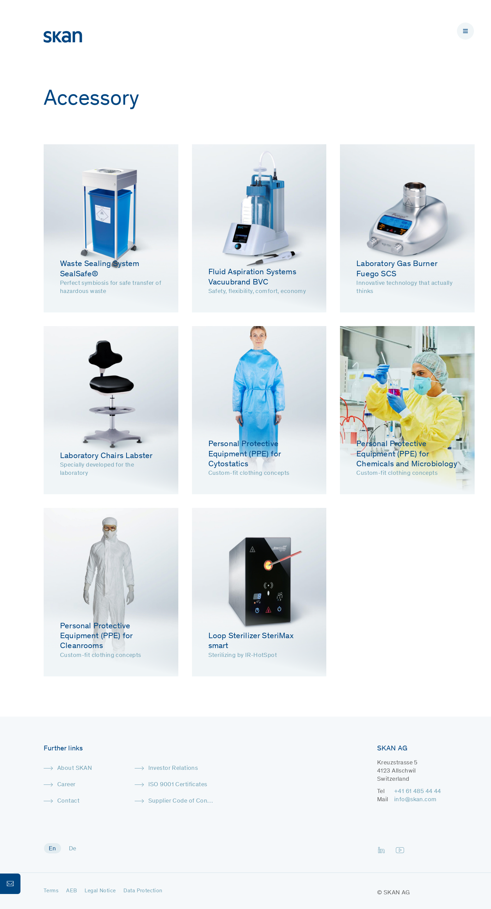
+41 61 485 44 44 (417, 792)
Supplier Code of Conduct (181, 801)
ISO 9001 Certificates (177, 785)
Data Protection (142, 891)
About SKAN (74, 768)
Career (66, 785)
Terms (51, 891)
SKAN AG (397, 893)
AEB (71, 891)
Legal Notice (100, 891)
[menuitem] (52, 848)
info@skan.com (415, 800)
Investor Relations (173, 768)
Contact (68, 801)
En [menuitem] (52, 849)
